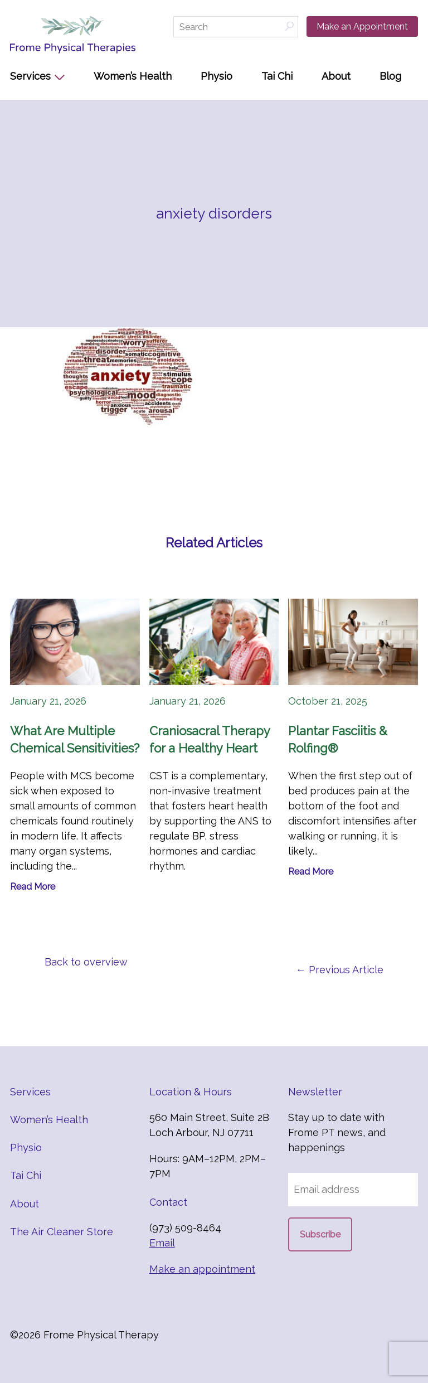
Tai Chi (277, 76)
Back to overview (86, 962)
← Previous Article (339, 970)
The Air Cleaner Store (61, 1232)
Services (30, 76)
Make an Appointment (362, 26)
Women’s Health (133, 76)
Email (162, 1243)
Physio (216, 76)
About (336, 76)
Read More (32, 886)
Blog (390, 76)
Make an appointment (202, 1269)
